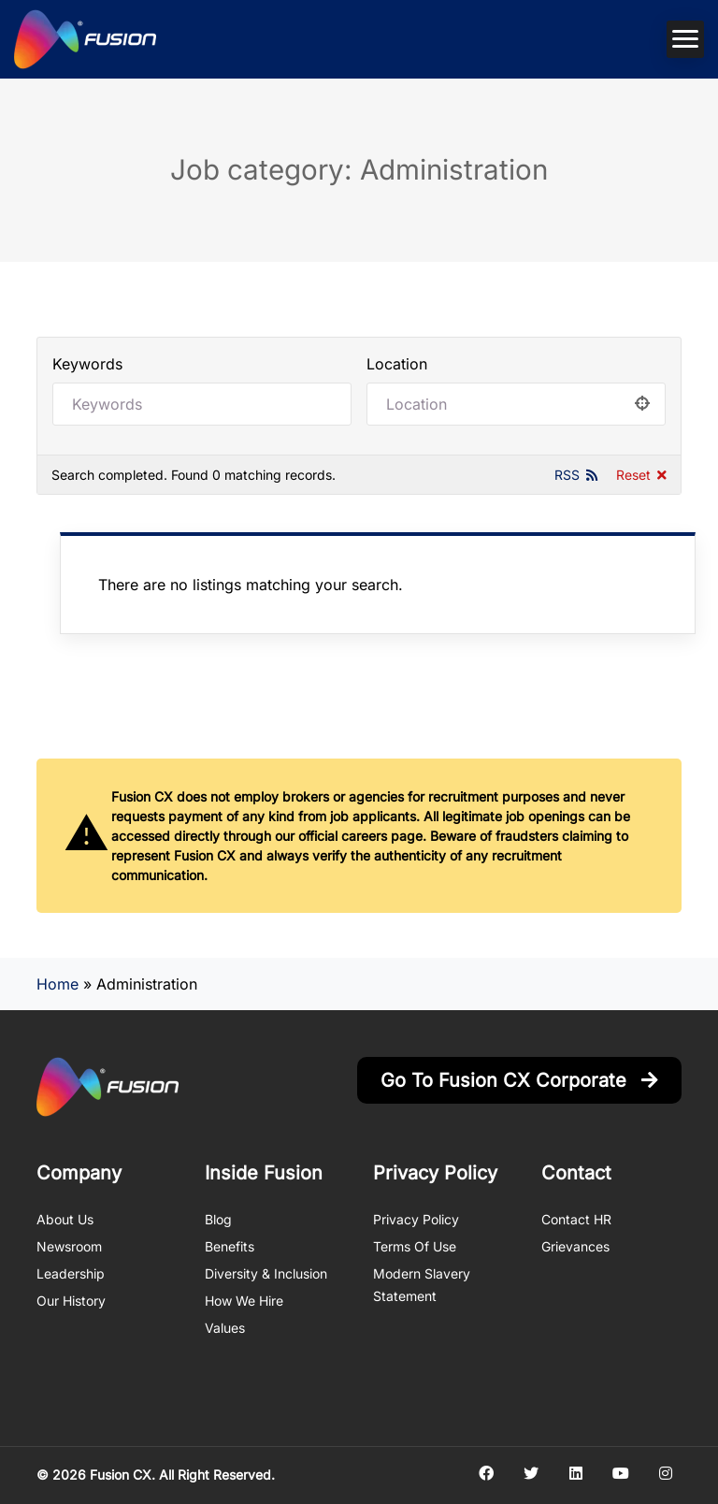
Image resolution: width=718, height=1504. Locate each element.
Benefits (229, 1246)
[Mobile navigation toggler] (685, 39)
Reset (633, 475)
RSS (567, 475)
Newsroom (69, 1246)
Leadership (70, 1273)
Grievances (575, 1246)
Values (225, 1328)
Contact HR (576, 1219)
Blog (218, 1219)
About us (64, 1219)
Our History (71, 1301)
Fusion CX (120, 1474)
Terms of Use (414, 1246)
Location (396, 363)
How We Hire (244, 1301)
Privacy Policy (416, 1219)
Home (57, 984)
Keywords (87, 363)
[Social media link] (485, 1472)
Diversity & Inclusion (266, 1273)
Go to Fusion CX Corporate (519, 1080)
